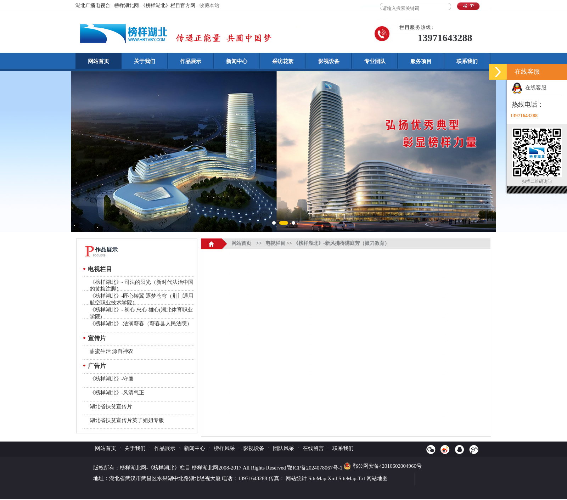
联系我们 (467, 61)
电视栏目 (100, 269)
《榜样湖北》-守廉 (112, 379)
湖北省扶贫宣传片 (111, 406)
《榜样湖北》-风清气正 (117, 392)
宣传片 (97, 338)
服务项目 (421, 61)
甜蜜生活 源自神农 (112, 351)
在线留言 (313, 448)
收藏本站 (209, 5)
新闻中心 (236, 61)
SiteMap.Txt (351, 478)
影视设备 (328, 61)
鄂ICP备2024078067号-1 (315, 468)
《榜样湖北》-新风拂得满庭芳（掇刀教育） (341, 243)
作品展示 (190, 61)
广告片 (97, 366)
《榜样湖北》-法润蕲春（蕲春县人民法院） (141, 323)
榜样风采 (224, 448)
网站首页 (98, 61)
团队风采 (283, 448)
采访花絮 (282, 61)
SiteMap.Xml (322, 478)
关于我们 (144, 61)
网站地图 (377, 478)
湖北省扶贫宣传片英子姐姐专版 (127, 420)
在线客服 (529, 87)
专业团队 (375, 61)
